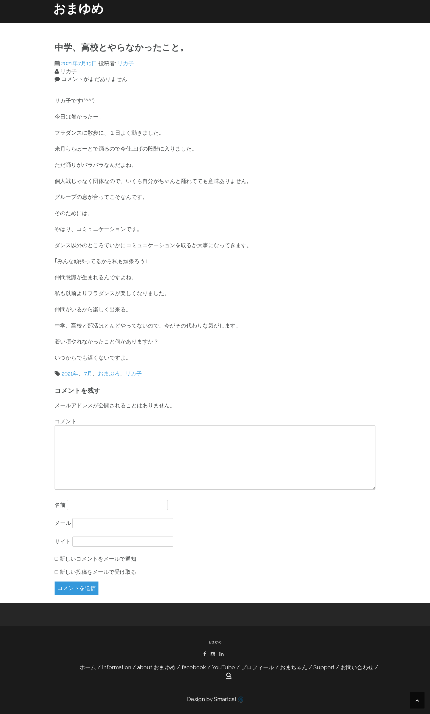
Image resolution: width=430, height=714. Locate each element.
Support (321, 25)
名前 (60, 505)
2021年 (70, 373)
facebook (205, 25)
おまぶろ (109, 373)
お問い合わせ (348, 25)
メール (63, 523)
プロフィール (259, 25)
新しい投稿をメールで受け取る (98, 572)
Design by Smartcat (215, 699)
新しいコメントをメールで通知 (98, 558)
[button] (368, 26)
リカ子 (125, 63)
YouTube (232, 25)
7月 (88, 373)
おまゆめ (78, 8)
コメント (66, 421)
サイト (63, 541)
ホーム (114, 25)
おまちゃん (295, 25)
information (139, 25)
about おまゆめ (173, 25)
